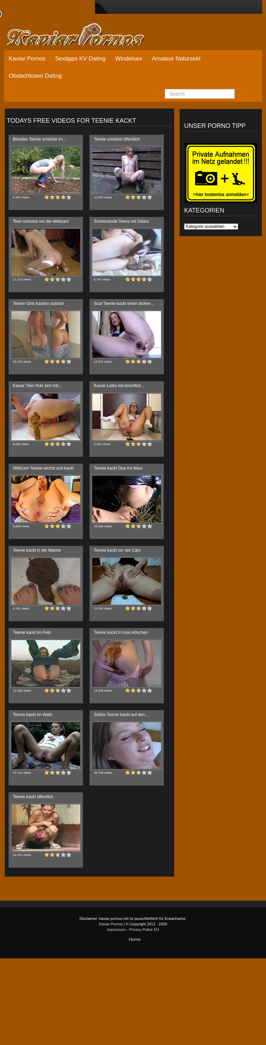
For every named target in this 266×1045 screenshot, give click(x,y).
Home (135, 939)
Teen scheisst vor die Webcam (41, 221)
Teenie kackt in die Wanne (37, 550)
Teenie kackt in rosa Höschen (121, 632)
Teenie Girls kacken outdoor (38, 303)
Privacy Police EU (144, 929)
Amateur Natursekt (176, 58)
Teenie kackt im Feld (32, 632)
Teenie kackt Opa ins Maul (118, 468)
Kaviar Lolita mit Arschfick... (119, 385)
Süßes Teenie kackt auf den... (121, 714)
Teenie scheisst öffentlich (117, 139)
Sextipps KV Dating (80, 58)
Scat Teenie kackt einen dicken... (124, 303)
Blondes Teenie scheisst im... (39, 139)
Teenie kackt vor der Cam (117, 550)
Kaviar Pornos (27, 58)
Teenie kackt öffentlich (33, 796)
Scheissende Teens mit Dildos (121, 221)
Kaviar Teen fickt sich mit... (37, 385)
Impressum (116, 929)
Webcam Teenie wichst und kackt (43, 468)
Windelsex (128, 58)
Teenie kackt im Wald (32, 714)
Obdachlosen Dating (35, 76)
